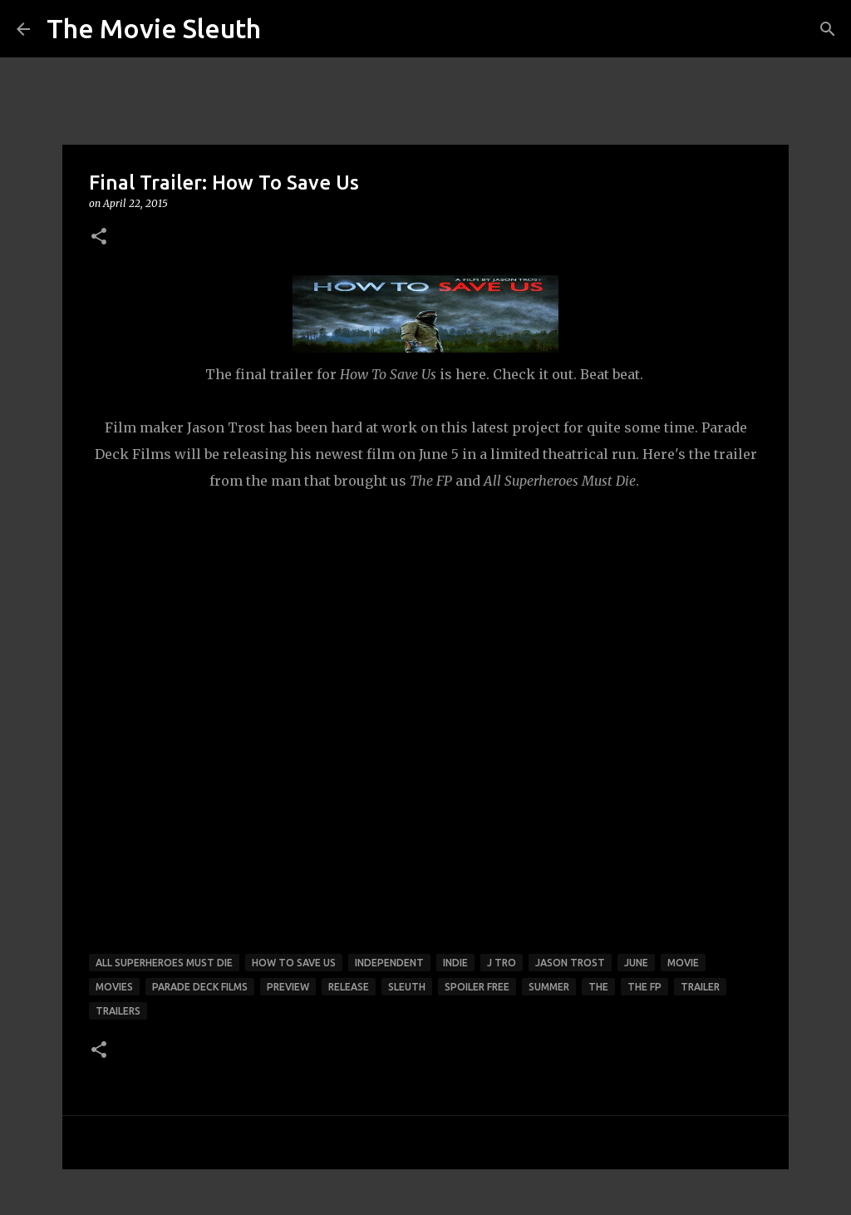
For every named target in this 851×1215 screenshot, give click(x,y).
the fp (644, 986)
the (598, 986)
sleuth (407, 986)
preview (288, 986)
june (636, 962)
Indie (455, 962)
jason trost (570, 962)
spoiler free (477, 986)
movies (114, 986)
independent (389, 962)
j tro (501, 962)
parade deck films (200, 986)
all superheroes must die (164, 962)
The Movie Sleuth (154, 28)
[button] (99, 237)
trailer (700, 986)
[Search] (828, 29)
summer (549, 986)
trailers (118, 1010)
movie (683, 962)
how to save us (294, 962)
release (348, 986)
